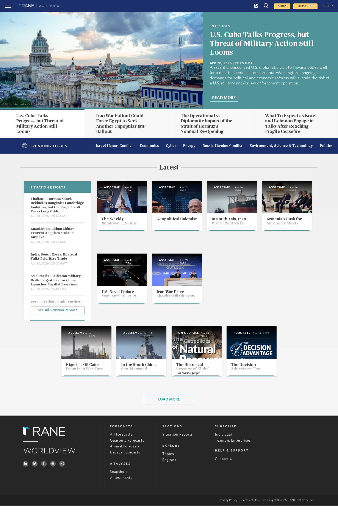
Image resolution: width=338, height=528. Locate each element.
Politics (326, 146)
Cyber (171, 146)
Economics (149, 146)
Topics (168, 476)
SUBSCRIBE (305, 6)
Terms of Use (250, 522)
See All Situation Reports (57, 309)
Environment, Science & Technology (281, 146)
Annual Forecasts (125, 468)
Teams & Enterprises (233, 462)
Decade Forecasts (125, 474)
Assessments (121, 500)
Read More (224, 98)
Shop (282, 6)
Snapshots (119, 494)
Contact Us (225, 481)
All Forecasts (121, 457)
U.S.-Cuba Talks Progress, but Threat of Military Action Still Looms (262, 43)
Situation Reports (177, 457)
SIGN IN (328, 6)
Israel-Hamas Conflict (114, 146)
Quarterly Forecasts (127, 462)
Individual (223, 457)
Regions (169, 482)
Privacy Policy (228, 522)
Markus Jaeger (192, 394)
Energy (189, 146)
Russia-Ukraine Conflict (222, 146)
